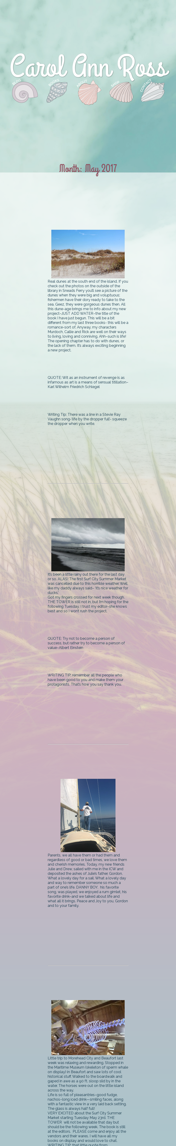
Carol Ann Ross (88, 67)
